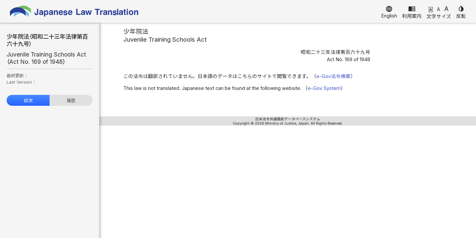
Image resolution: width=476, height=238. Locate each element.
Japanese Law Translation (74, 11)
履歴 (71, 100)
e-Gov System (324, 88)
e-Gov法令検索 (333, 76)
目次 (28, 100)
